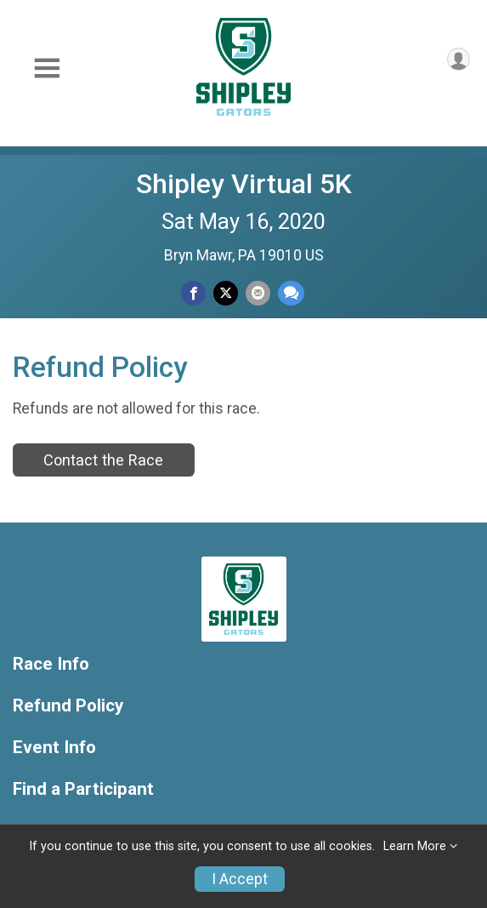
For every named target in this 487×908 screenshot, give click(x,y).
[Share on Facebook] (193, 293)
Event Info (54, 747)
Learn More (414, 846)
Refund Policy (68, 706)
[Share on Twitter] (225, 293)
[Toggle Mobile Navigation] (47, 68)
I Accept (240, 879)
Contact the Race (103, 460)
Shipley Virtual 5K (244, 184)
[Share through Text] (291, 293)
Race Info (51, 664)
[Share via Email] (258, 293)
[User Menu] (458, 59)
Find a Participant (83, 789)
